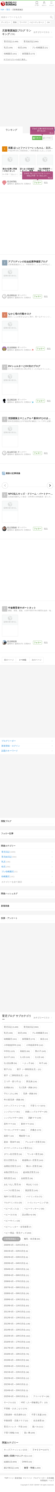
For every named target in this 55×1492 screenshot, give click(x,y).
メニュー (51, 5)
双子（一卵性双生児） (29, 1069)
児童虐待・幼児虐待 (15, 1415)
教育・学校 (32, 1468)
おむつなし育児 (12, 1184)
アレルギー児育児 (35, 1142)
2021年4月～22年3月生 (16, 1372)
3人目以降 (10, 1063)
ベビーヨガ (10, 1215)
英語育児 (31, 1190)
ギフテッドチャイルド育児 (18, 1148)
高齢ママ (34, 1118)
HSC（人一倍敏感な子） (34, 1402)
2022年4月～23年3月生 (16, 1378)
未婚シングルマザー (36, 1112)
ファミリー (40, 1450)
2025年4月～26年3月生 (16, 1396)
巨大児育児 (10, 1160)
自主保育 (38, 1420)
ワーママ (23, 22)
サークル (10, 1402)
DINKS (27, 1462)
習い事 (29, 1433)
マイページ (27, 1478)
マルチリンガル (13, 1203)
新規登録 (18, 1478)
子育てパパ (37, 1106)
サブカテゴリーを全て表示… (15, 59)
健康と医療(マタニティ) (18, 1456)
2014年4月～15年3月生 (17, 1330)
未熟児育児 (11, 1172)
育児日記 (11, 41)
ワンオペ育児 (35, 1154)
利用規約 (44, 1480)
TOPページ (9, 1478)
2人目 (39, 1057)
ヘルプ (51, 1480)
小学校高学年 (34, 1045)
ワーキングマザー (14, 1130)
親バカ (37, 1427)
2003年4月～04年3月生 (16, 1263)
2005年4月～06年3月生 (16, 1275)
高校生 (25, 1051)
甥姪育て (24, 1136)
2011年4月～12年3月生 (17, 1312)
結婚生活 (10, 1462)
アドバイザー (41, 1396)
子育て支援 (38, 1415)
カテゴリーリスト (41, 32)
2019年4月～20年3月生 (16, 1360)
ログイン (44, 5)
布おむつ (32, 1184)
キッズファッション (15, 1450)
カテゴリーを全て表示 (11, 882)
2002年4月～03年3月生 (16, 1257)
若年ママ (10, 1124)
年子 (43, 1063)
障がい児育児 (34, 1166)
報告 (46, 182)
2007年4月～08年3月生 (16, 1287)
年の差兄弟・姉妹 (14, 1100)
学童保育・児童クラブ (16, 1420)
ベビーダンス (11, 1209)
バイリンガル (34, 1196)
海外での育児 (12, 1196)
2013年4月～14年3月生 (17, 1324)
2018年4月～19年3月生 (16, 1354)
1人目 (25, 1057)
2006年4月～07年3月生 (16, 1281)
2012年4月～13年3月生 (17, 1318)
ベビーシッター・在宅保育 (17, 1227)
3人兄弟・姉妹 (28, 1087)
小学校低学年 (12, 1045)
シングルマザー (13, 1118)
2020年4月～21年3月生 (16, 1366)
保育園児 (28, 54)
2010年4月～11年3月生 (16, 1305)
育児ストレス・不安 (15, 1427)
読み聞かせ (29, 1215)
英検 (15, 22)
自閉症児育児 (12, 1166)
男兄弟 (31, 1081)
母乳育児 (10, 1178)
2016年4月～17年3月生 (17, 1342)
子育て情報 (11, 1433)
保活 (44, 1039)
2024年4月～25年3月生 (16, 1390)
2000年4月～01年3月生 (16, 1245)
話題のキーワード (9, 751)
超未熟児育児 (31, 1172)
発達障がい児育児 (32, 1160)
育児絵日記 (31, 41)
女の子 (9, 1057)
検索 (52, 17)
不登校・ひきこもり (15, 1408)
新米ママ (27, 1124)
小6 (48, 22)
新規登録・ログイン (10, 746)
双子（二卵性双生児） (16, 1075)
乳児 (8, 47)
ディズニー (5, 22)
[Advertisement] (27, 94)
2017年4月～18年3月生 (16, 1348)
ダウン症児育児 (13, 1154)
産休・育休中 (12, 1142)
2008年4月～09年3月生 (16, 1293)
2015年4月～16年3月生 (17, 1336)
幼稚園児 (10, 54)
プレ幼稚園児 (40, 47)
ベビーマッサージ (36, 22)
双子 (8, 1069)
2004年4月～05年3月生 (16, 1269)
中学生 (9, 1051)
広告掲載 (50, 1478)
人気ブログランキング (8, 4)
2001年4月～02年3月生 (16, 1251)
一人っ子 (28, 1063)
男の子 (40, 1051)
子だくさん (11, 1093)
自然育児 (27, 1178)
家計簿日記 (11, 1468)
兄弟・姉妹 (30, 1093)
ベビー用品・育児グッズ (17, 1233)
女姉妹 (9, 1087)
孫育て (9, 1136)
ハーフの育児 (12, 1190)
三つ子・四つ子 (12, 1081)
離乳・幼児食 (32, 1239)
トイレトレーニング (37, 1203)
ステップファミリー (14, 1106)
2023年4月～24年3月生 (16, 1384)
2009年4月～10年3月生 (16, 1299)
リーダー (37, 5)
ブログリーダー (8, 741)
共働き (35, 1130)
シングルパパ (12, 1112)
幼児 (22, 47)
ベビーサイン (12, 1221)
